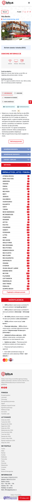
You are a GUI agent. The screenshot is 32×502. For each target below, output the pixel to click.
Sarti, (5, 19)
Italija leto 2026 (5, 445)
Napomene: (7, 168)
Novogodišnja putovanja (7, 404)
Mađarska (4, 460)
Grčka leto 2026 (5, 423)
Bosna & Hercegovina (7, 474)
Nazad (5, 12)
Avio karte (4, 414)
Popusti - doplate (10, 162)
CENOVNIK (18, 96)
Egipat (3, 406)
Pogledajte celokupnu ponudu (16, 295)
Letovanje (4, 400)
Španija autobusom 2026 (8, 443)
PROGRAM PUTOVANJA (9, 100)
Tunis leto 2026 (5, 437)
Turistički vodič (5, 417)
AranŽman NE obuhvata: (12, 157)
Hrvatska (3, 470)
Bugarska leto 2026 (6, 427)
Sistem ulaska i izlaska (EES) (15, 50)
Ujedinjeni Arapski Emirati (8, 408)
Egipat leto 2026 (5, 429)
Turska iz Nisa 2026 (6, 441)
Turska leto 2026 (5, 425)
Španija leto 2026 (6, 439)
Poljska (3, 472)
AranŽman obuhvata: (11, 152)
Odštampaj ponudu (16, 144)
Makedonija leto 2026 (7, 433)
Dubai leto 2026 (5, 431)
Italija (2, 453)
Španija (3, 456)
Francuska (4, 462)
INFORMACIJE (7, 96)
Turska (3, 451)
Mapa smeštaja (8, 104)
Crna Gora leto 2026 (6, 435)
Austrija (3, 458)
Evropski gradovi (5, 398)
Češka (3, 464)
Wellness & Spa (5, 412)
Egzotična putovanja (6, 410)
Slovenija (3, 466)
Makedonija (4, 468)
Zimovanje (4, 402)
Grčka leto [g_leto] (13, 19)
